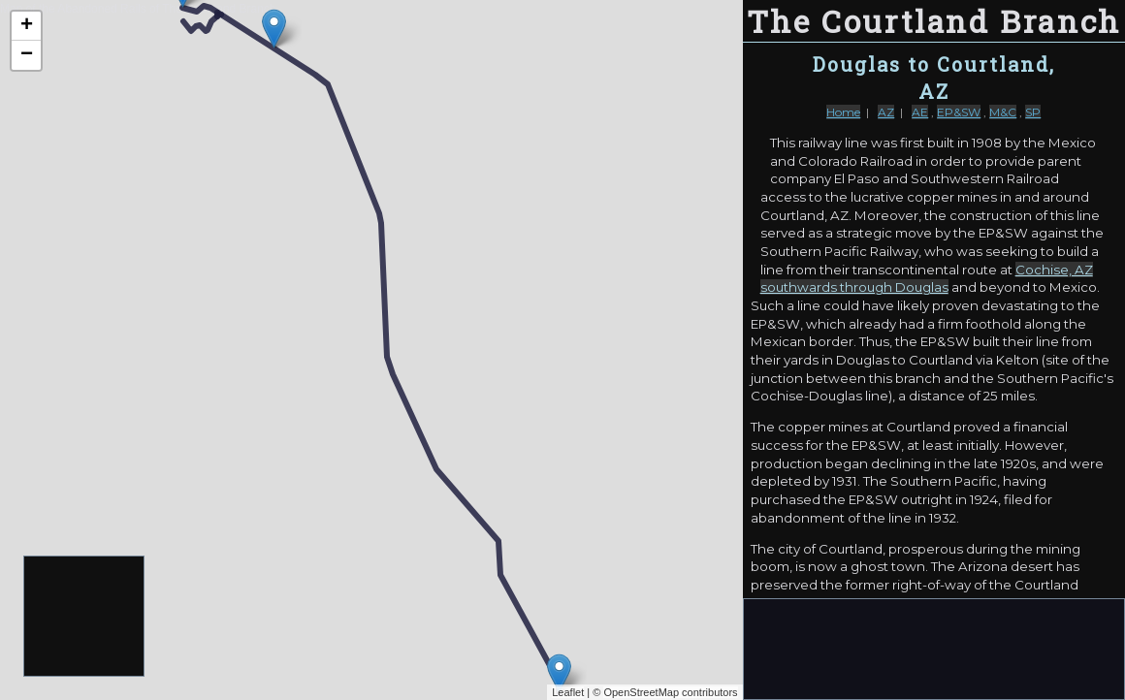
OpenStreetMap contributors (670, 692)
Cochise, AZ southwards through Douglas (926, 279)
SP (1033, 112)
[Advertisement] (84, 617)
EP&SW (958, 112)
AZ (886, 112)
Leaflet (568, 692)
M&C (1002, 112)
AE (920, 112)
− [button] (26, 55)
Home (843, 112)
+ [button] (26, 26)
